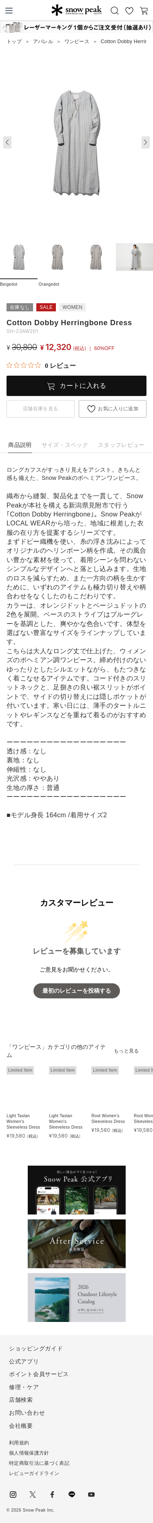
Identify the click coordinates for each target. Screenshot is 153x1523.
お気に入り (129, 10)
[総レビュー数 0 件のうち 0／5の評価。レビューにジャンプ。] (41, 365)
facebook (52, 1494)
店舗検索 (21, 1399)
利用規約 (19, 1443)
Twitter (32, 1494)
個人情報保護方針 (29, 1453)
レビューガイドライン (34, 1473)
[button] (146, 142)
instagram (13, 1494)
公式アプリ (24, 1361)
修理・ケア (24, 1387)
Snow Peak (76, 9)
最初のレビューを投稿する (76, 991)
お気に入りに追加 (118, 408)
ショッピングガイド (36, 1348)
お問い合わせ (27, 1412)
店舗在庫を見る (40, 408)
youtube (91, 1494)
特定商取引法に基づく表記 (39, 1463)
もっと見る (126, 1051)
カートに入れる (83, 385)
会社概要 (21, 1425)
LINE (71, 1494)
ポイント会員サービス (39, 1374)
